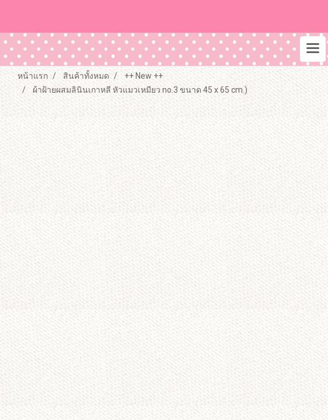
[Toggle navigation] (313, 49)
